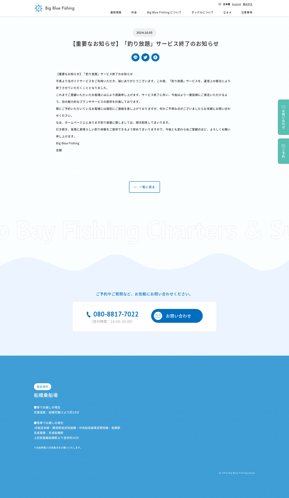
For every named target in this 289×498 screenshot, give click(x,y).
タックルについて (202, 12)
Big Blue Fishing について (164, 12)
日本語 (226, 4)
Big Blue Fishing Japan (54, 8)
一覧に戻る (147, 187)
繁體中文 (248, 4)
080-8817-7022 (112, 316)
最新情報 (115, 12)
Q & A (227, 12)
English (236, 4)
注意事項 (246, 12)
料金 (134, 12)
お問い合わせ (172, 316)
